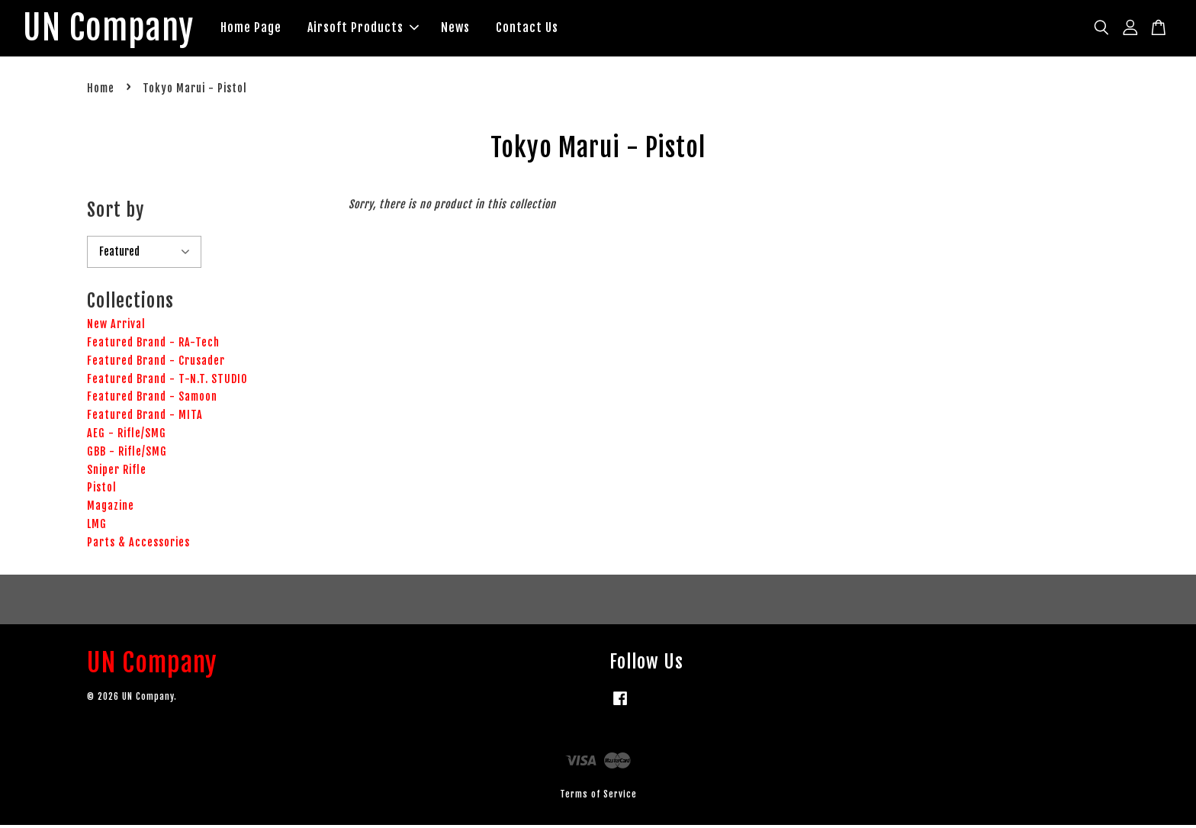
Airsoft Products (374, 29)
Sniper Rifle (116, 472)
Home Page (262, 29)
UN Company (114, 30)
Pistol (102, 490)
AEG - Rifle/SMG (126, 435)
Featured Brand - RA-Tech (153, 344)
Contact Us (538, 29)
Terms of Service (598, 796)
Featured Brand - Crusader (156, 362)
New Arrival (116, 327)
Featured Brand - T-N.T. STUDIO (167, 381)
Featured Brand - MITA (145, 417)
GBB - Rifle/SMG (127, 453)
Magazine (110, 508)
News (466, 29)
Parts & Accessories (138, 544)
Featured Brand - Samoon (152, 399)
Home (100, 91)
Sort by (115, 212)
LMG (97, 526)
